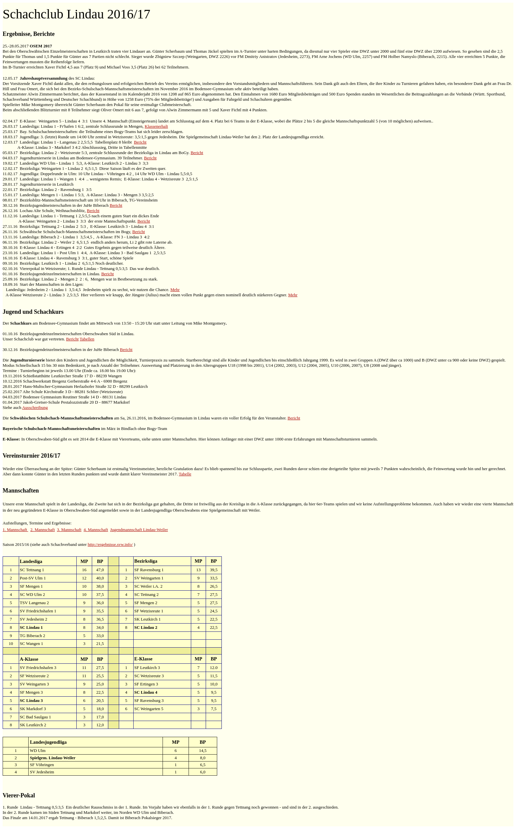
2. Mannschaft (42, 529)
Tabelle (185, 473)
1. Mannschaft (15, 529)
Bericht (140, 142)
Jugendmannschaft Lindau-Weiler (139, 529)
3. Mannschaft (69, 529)
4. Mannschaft (96, 529)
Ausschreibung (35, 407)
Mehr (175, 289)
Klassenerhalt (156, 126)
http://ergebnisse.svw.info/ (110, 544)
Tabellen (87, 338)
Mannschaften (21, 490)
